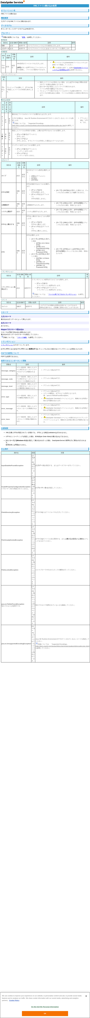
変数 (23, 37)
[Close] (86, 996)
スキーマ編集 (22, 337)
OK (45, 1013)
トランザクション (7, 345)
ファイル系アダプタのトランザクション (62, 294)
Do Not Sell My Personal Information (45, 1007)
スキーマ (4, 312)
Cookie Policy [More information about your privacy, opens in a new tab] (14, 1000)
